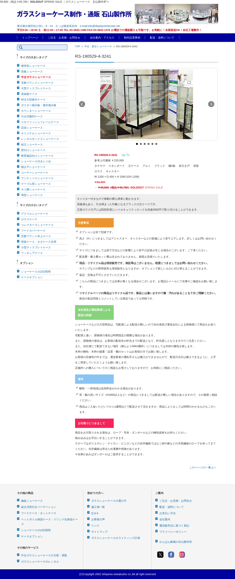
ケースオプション (32, 277)
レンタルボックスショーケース (40, 138)
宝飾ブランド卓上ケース (36, 236)
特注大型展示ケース (33, 99)
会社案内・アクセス (102, 37)
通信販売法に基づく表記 (174, 525)
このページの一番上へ (202, 467)
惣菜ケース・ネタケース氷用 (38, 241)
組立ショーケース (32, 144)
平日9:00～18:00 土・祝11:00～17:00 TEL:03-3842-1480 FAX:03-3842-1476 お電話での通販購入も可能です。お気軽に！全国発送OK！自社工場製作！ (109, 30)
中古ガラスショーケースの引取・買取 (44, 555)
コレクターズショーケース (37, 224)
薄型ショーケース (32, 195)
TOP (77, 46)
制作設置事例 (132, 37)
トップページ (30, 37)
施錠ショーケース (32, 500)
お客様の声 (98, 519)
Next (211, 104)
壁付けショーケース (33, 150)
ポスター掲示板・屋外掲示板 (38, 105)
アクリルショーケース (34, 213)
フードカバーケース (33, 230)
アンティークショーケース (37, 178)
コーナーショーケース (34, 172)
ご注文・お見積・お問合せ (64, 37)
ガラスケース (29, 219)
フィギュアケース (32, 253)
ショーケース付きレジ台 (36, 161)
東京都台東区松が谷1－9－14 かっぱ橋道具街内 (47, 26)
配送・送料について (162, 37)
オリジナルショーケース (36, 133)
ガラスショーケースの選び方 (108, 500)
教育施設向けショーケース (37, 155)
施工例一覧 (98, 506)
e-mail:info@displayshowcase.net (100, 26)
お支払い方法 (167, 513)
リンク (95, 525)
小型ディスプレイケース (36, 247)
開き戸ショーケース (33, 167)
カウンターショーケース (36, 110)
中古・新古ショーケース (98, 46)
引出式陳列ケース (32, 116)
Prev (82, 104)
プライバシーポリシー (172, 531)
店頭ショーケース (32, 127)
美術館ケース (29, 93)
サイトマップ (99, 531)
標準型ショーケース (33, 65)
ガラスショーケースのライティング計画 (115, 537)
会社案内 (164, 519)
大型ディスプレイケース (36, 88)
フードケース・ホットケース (38, 513)
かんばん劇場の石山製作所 (175, 541)
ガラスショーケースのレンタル (40, 561)
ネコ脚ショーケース (33, 189)
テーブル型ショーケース (36, 183)
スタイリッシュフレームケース (40, 122)
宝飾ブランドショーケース (37, 82)
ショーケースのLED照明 (36, 271)
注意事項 (83, 222)
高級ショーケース (32, 71)
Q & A (94, 513)
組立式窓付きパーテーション (38, 506)
